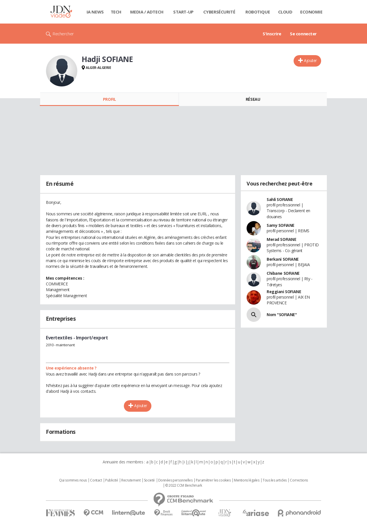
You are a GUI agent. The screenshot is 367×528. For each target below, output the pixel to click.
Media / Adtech (146, 12)
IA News (95, 12)
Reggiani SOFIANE (284, 291)
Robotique (257, 12)
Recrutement (130, 480)
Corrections (299, 480)
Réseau (253, 99)
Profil (109, 99)
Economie (311, 12)
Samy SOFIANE (280, 225)
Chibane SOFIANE (283, 273)
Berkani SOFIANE (283, 259)
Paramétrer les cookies (213, 480)
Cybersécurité (219, 12)
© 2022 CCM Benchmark (183, 485)
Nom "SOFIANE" (282, 314)
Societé (149, 480)
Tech (116, 12)
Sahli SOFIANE (280, 199)
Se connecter (303, 33)
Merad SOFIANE (281, 239)
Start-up (183, 12)
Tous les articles (275, 480)
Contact (96, 480)
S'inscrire (272, 33)
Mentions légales (246, 480)
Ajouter (310, 60)
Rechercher (63, 33)
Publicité (111, 480)
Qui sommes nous (73, 480)
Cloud (285, 12)
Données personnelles (175, 480)
